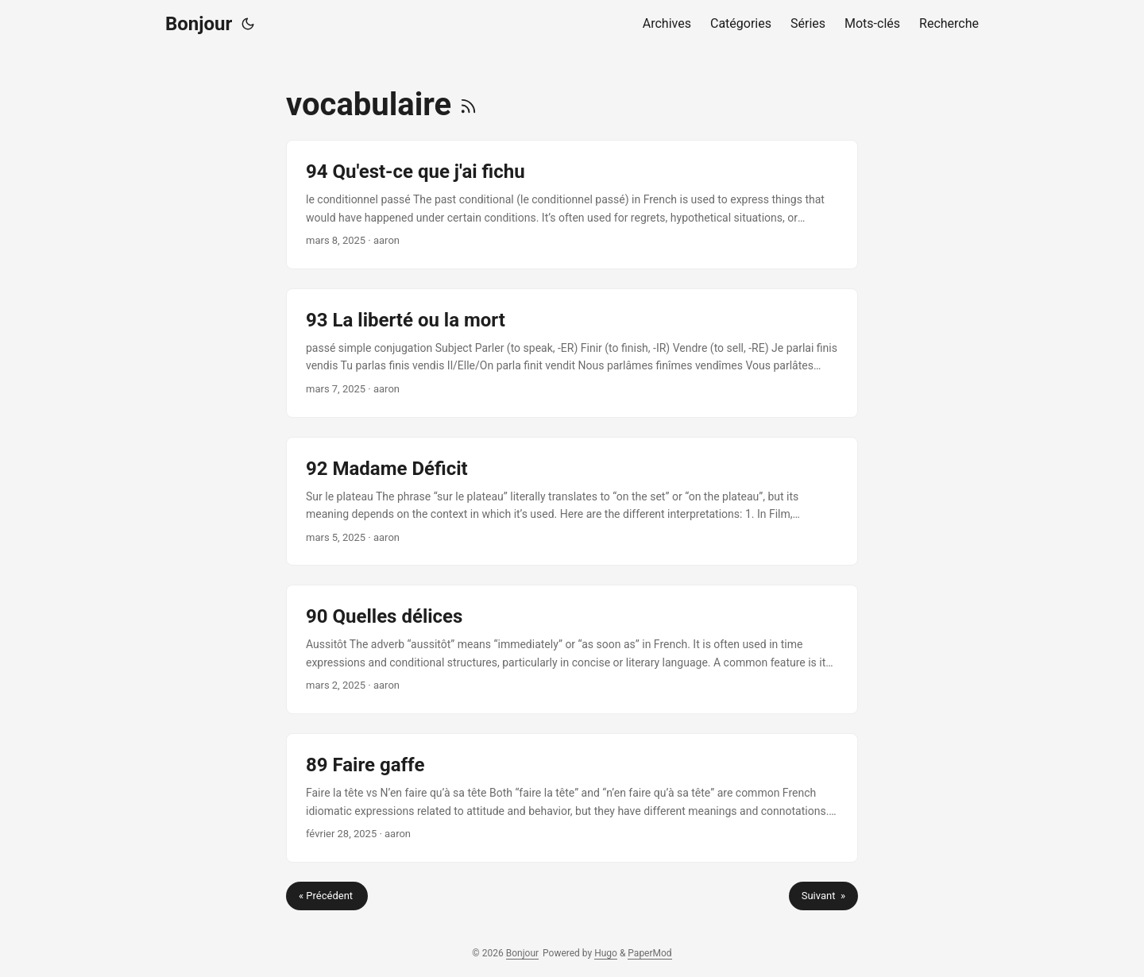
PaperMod (649, 953)
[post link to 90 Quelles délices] (572, 649)
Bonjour (198, 24)
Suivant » (823, 896)
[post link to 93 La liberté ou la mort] (572, 353)
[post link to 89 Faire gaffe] (572, 798)
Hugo (605, 953)
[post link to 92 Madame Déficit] (572, 502)
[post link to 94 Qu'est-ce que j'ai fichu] (572, 204)
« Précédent (327, 896)
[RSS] (468, 104)
